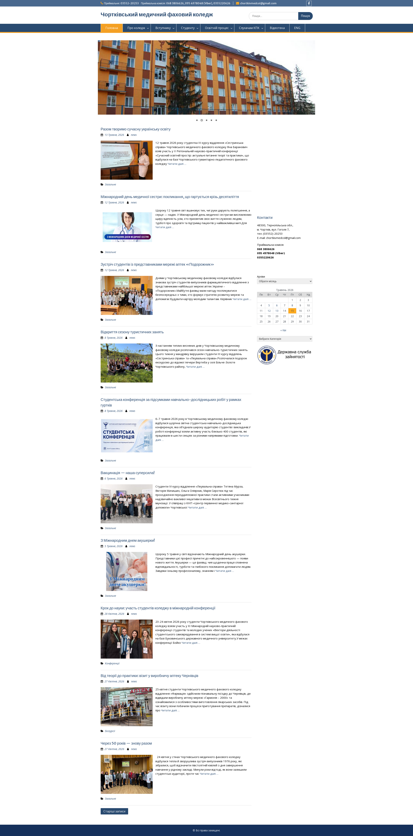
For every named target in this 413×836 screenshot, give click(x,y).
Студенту (188, 28)
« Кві (283, 330)
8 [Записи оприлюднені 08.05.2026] (292, 305)
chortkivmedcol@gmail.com (258, 3)
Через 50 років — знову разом (126, 743)
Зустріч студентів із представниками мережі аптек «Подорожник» (157, 264)
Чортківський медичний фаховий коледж (157, 14)
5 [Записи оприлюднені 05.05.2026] (269, 305)
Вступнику (163, 28)
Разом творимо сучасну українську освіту (135, 129)
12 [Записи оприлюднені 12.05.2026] (269, 310)
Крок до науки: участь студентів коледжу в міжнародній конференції (158, 608)
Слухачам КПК (249, 28)
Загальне (110, 184)
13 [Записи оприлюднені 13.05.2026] (276, 310)
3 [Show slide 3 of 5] (206, 121)
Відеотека (277, 28)
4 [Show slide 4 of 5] (211, 121)
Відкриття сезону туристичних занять (132, 332)
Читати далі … (177, 164)
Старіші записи (114, 811)
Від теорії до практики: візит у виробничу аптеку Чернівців (149, 675)
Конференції (112, 663)
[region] (206, 83)
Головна (111, 28)
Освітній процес (217, 28)
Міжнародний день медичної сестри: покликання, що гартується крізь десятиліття (170, 196)
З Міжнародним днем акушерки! (128, 540)
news (134, 135)
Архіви (261, 276)
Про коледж (136, 28)
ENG (297, 28)
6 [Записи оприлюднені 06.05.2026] (277, 305)
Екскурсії (110, 731)
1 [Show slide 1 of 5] (197, 121)
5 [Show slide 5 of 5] (216, 121)
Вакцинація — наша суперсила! (128, 472)
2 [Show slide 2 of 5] (202, 121)
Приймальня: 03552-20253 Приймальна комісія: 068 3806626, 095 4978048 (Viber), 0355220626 (167, 3)
